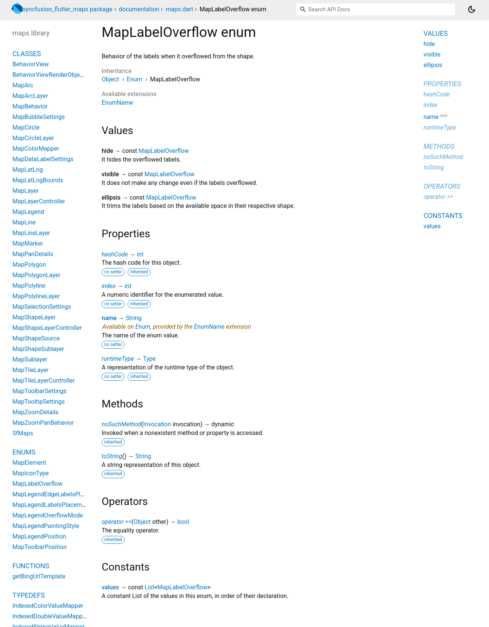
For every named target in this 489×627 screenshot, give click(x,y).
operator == (116, 521)
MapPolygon (29, 264)
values (110, 587)
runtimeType (118, 358)
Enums (23, 452)
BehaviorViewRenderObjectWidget (58, 74)
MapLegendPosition (39, 536)
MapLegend (28, 211)
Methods (438, 146)
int (140, 254)
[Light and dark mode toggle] (472, 9)
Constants (442, 216)
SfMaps (22, 433)
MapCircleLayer (33, 138)
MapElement (29, 462)
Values (435, 33)
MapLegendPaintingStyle (45, 525)
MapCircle (26, 127)
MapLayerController (38, 201)
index (109, 286)
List (149, 587)
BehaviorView (30, 64)
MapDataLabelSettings (42, 159)
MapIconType (30, 473)
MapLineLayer (31, 232)
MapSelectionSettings (41, 306)
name (109, 318)
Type (149, 358)
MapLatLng (27, 169)
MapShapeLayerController (47, 327)
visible (431, 54)
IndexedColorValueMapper (47, 605)
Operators (441, 186)
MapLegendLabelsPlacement (51, 504)
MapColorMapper (35, 148)
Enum (134, 79)
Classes (26, 54)
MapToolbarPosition (39, 547)
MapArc (23, 85)
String (134, 318)
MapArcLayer (30, 95)
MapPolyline (28, 285)
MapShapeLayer (34, 317)
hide (429, 43)
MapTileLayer (30, 370)
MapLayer (25, 190)
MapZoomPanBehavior (43, 422)
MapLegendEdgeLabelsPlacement (58, 494)
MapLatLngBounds (37, 180)
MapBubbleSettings (38, 117)
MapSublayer (29, 359)
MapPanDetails (32, 254)
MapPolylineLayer (36, 296)
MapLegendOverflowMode (47, 515)
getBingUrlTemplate (39, 576)
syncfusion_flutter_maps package (68, 9)
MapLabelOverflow (164, 150)
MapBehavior (30, 106)
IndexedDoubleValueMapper (50, 616)
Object (110, 79)
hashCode (115, 254)
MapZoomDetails (35, 412)
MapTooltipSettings (38, 401)
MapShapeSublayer (38, 348)
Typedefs (28, 595)
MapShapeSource (36, 338)
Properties (442, 84)
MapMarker (27, 243)
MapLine (23, 222)
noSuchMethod (121, 424)
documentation (139, 9)
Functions (30, 566)
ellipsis (432, 65)
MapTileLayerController (43, 380)
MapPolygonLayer (36, 275)
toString (112, 456)
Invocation (157, 424)
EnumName (117, 102)
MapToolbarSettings (39, 391)
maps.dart (179, 9)
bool (183, 521)
